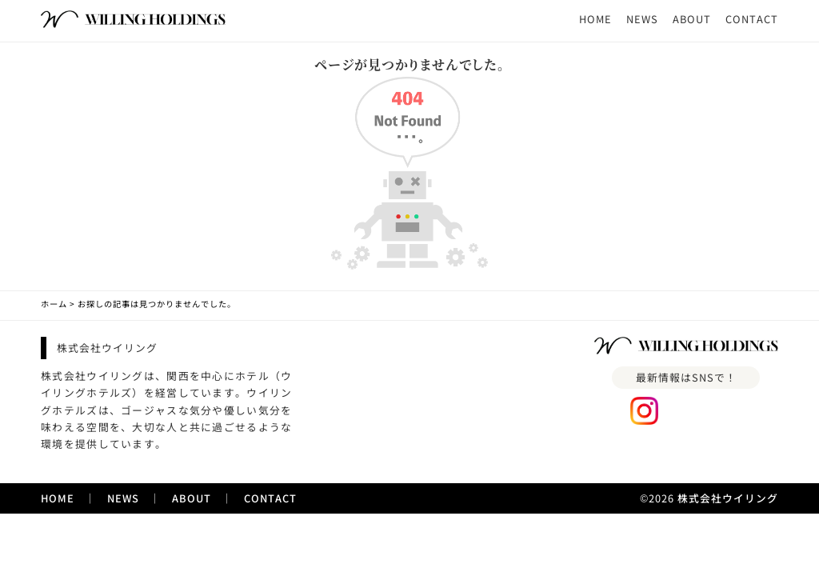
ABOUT (692, 18)
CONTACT (751, 18)
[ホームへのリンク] (133, 20)
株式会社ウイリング (727, 498)
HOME (595, 18)
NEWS (642, 18)
